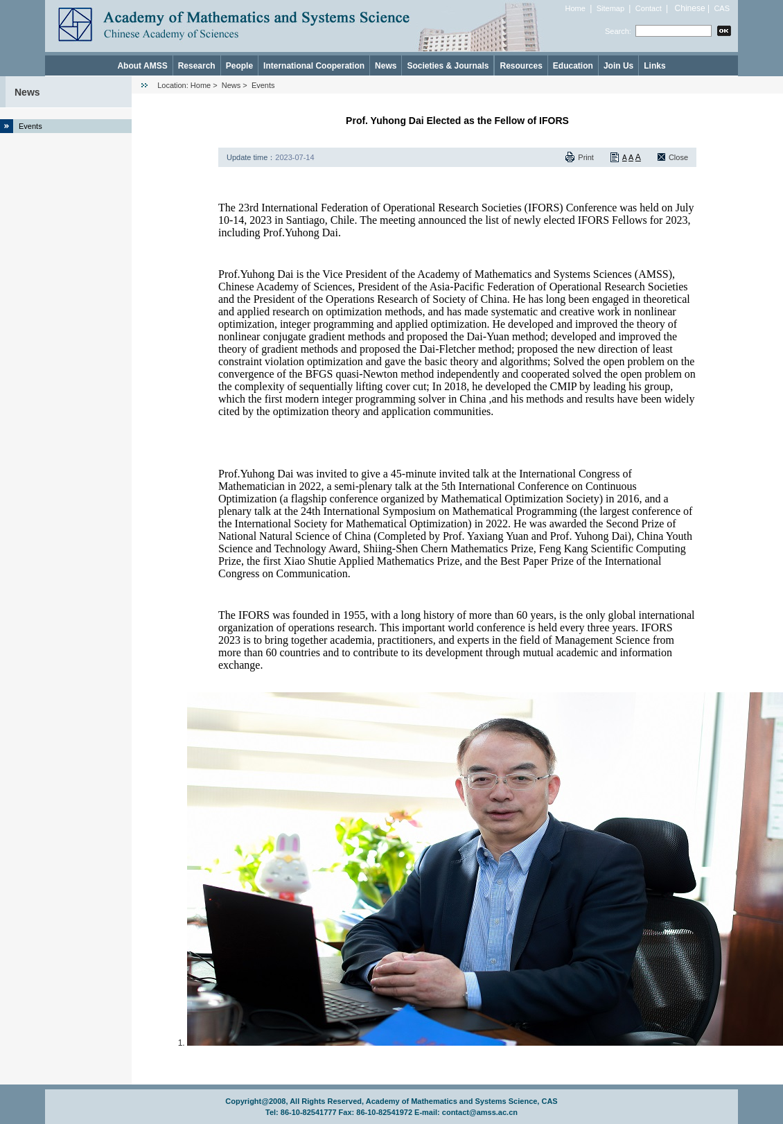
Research (196, 66)
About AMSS (142, 66)
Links (654, 66)
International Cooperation (313, 66)
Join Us (618, 66)
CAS (722, 8)
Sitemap (610, 8)
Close (678, 157)
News (385, 66)
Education (573, 66)
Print (586, 157)
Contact (648, 8)
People (239, 66)
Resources (521, 66)
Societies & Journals (448, 66)
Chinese (690, 8)
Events (30, 126)
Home (575, 8)
